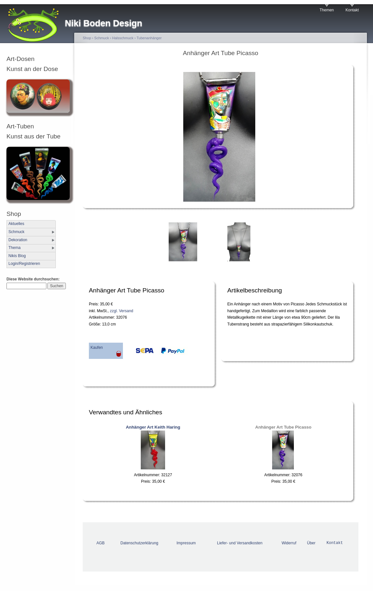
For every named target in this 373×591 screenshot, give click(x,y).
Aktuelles (16, 223)
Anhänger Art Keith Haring (153, 427)
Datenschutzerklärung (139, 543)
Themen (326, 10)
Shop (87, 38)
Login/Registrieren (24, 263)
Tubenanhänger (149, 38)
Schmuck (16, 232)
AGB (100, 543)
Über (311, 543)
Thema (14, 247)
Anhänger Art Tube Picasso (283, 427)
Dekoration (17, 240)
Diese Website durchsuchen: (33, 279)
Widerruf (289, 543)
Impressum (186, 543)
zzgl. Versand (121, 311)
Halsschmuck (123, 38)
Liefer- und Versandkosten (239, 543)
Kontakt (352, 10)
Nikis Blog (17, 256)
